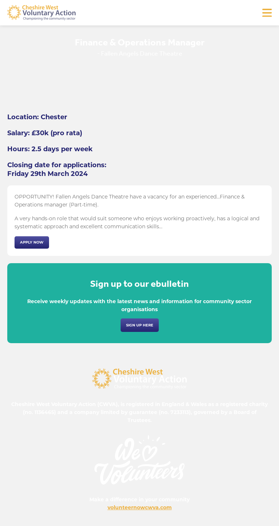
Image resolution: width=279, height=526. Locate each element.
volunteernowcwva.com (140, 507)
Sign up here (139, 325)
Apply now (32, 242)
